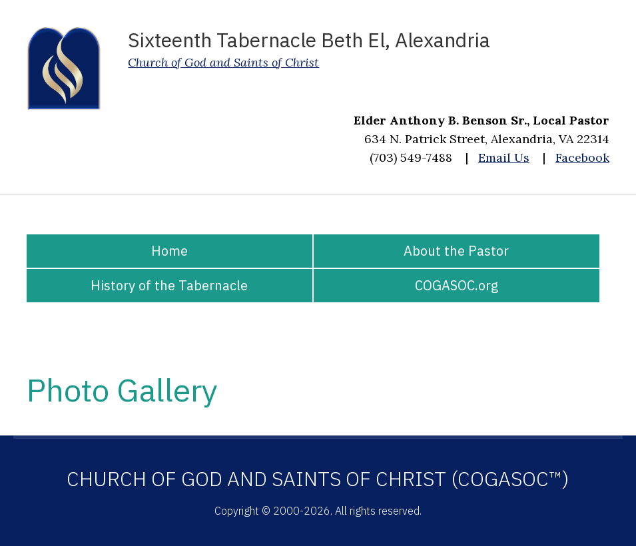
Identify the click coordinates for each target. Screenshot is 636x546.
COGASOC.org (456, 285)
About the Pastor (456, 251)
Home (169, 251)
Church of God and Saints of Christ (223, 62)
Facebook (582, 157)
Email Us (503, 157)
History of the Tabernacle (169, 285)
